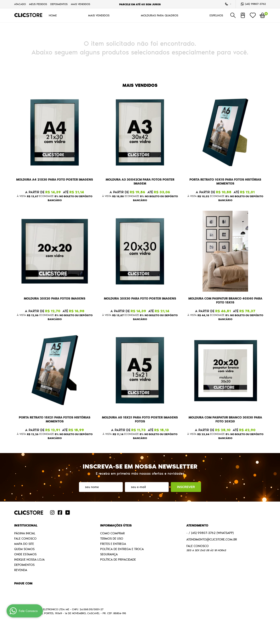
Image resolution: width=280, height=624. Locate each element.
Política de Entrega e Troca (122, 549)
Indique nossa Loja (29, 559)
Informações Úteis (116, 525)
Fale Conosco (25, 538)
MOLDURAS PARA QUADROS (159, 15)
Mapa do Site (24, 544)
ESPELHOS (216, 15)
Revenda (20, 570)
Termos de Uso (111, 538)
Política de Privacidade (118, 559)
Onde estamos (25, 554)
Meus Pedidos (38, 4)
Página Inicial (24, 533)
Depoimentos (59, 4)
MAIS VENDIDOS (80, 4)
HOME (53, 15)
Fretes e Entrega (113, 544)
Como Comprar (112, 533)
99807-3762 (255, 4)
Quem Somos (24, 549)
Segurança (109, 554)
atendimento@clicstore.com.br (211, 539)
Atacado (20, 4)
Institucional (25, 525)
